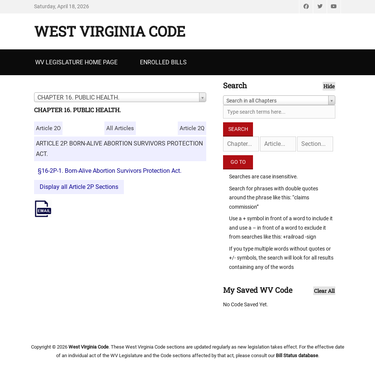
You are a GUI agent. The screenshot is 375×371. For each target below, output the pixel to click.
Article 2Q (192, 128)
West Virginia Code (109, 31)
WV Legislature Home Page (76, 62)
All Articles (120, 128)
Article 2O (48, 128)
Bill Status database (297, 355)
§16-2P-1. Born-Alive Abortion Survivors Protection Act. (110, 170)
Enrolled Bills (163, 62)
